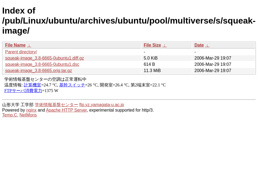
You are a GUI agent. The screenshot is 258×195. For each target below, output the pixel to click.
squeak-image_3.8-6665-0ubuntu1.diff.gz (44, 58)
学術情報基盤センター (56, 104)
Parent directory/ (21, 52)
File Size (152, 45)
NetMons (28, 115)
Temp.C (9, 115)
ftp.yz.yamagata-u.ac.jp (101, 104)
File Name (15, 45)
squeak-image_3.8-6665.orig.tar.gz (38, 70)
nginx (31, 110)
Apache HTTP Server (66, 110)
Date (199, 45)
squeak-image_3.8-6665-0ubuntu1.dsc (42, 64)
